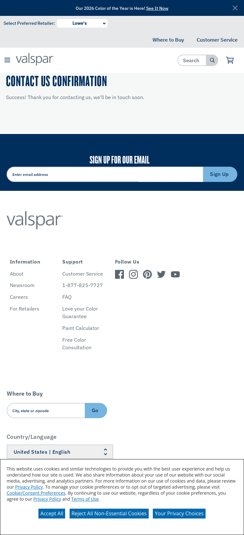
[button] (7, 60)
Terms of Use (85, 499)
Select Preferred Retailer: (29, 23)
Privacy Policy (29, 487)
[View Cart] (230, 60)
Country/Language (32, 436)
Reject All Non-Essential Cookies (109, 513)
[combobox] (192, 60)
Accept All (51, 513)
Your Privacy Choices (179, 513)
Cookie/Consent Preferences (36, 493)
